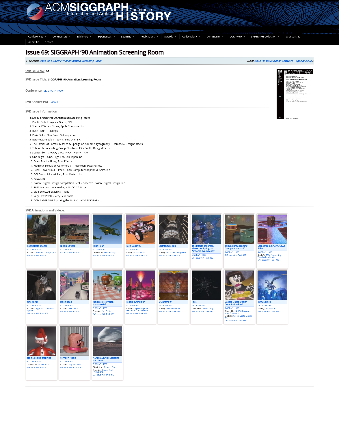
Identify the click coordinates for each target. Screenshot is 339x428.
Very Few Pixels (68, 357)
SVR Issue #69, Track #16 (268, 311)
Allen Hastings (110, 252)
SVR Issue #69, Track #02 (70, 252)
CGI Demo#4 (165, 301)
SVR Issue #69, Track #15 (235, 320)
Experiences (106, 36)
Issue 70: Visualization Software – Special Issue (283, 61)
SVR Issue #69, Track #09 (37, 313)
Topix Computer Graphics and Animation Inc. (138, 309)
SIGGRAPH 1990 (52, 90)
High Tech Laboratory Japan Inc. (40, 309)
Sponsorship (293, 36)
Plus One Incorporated (177, 252)
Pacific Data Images (37, 245)
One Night (32, 301)
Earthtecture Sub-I (168, 245)
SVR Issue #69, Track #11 (103, 314)
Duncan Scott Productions (103, 371)
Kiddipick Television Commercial (103, 303)
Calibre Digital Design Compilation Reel (236, 303)
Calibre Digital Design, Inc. (238, 317)
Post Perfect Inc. (174, 308)
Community (215, 36)
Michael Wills (43, 364)
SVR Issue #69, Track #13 (169, 311)
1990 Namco (264, 301)
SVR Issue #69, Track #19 (103, 374)
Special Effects (67, 245)
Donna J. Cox (109, 367)
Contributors (62, 36)
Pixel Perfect (106, 311)
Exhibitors (84, 36)
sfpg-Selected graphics (39, 357)
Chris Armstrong (232, 313)
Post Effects (73, 308)
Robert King (207, 308)
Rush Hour (98, 245)
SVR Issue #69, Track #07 (235, 255)
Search (49, 42)
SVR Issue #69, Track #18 (70, 367)
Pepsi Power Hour (135, 301)
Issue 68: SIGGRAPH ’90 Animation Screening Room (70, 61)
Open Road (66, 301)
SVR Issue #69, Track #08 (268, 260)
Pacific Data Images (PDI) (46, 252)
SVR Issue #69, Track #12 (136, 313)
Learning (128, 36)
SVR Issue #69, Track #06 (202, 258)
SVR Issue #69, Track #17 (37, 367)
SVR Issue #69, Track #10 (70, 311)
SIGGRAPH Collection (265, 36)
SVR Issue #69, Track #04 (136, 255)
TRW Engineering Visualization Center (269, 256)
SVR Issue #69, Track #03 (103, 255)
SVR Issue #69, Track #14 (202, 311)
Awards (170, 36)
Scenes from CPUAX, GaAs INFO (271, 247)
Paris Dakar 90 (133, 245)
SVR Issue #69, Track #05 (169, 255)
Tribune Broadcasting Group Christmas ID (236, 247)
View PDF (55, 102)
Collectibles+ (191, 36)
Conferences (37, 36)
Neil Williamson (242, 311)
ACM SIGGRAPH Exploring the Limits (106, 359)
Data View (237, 36)
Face (194, 301)
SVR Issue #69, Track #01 (37, 255)
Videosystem (139, 252)
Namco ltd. (270, 308)
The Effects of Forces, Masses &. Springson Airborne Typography (203, 248)
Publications (150, 36)
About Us (33, 42)
